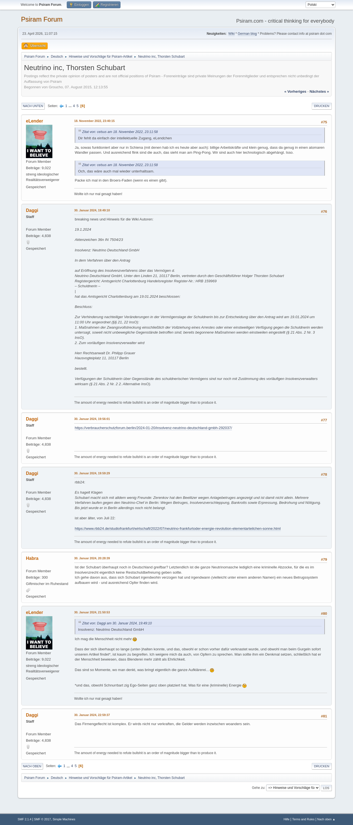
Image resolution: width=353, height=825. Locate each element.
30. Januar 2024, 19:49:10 (92, 210)
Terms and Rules (303, 819)
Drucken (321, 106)
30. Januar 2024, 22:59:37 (92, 715)
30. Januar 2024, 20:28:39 (92, 558)
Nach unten (33, 106)
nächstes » (319, 91)
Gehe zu (258, 788)
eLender (34, 121)
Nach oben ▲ (326, 819)
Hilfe (287, 819)
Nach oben (32, 766)
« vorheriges (295, 91)
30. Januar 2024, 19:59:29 (92, 473)
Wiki (231, 34)
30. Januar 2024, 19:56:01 (92, 419)
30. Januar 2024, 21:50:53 (92, 612)
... (71, 106)
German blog (247, 34)
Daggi (32, 210)
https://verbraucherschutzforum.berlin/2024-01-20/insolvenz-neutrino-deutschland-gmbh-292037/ (153, 428)
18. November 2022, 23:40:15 (94, 121)
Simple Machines (64, 819)
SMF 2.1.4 (24, 819)
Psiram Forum (42, 19)
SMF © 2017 (42, 819)
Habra (32, 558)
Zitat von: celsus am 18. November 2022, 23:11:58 (120, 132)
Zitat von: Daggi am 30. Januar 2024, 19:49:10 (117, 623)
